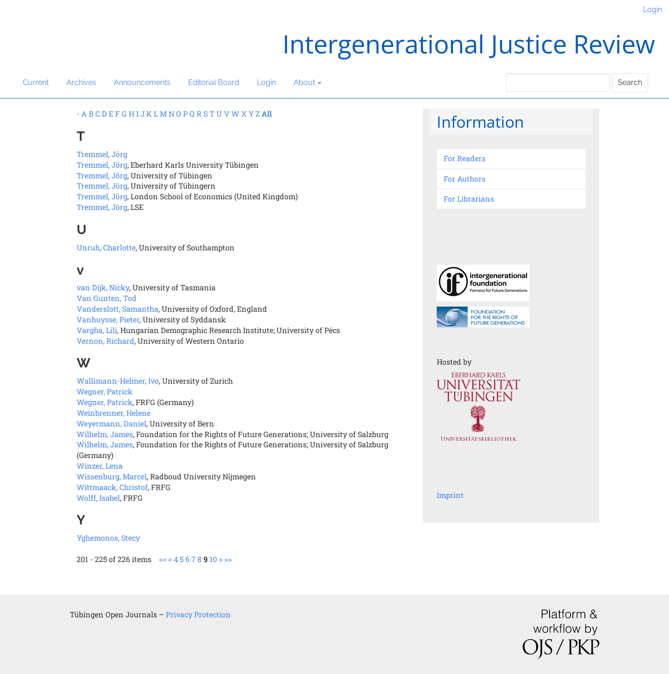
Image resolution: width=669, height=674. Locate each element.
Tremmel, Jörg (102, 154)
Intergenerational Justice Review (468, 43)
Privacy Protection (198, 614)
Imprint (450, 495)
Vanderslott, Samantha (117, 309)
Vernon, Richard (105, 341)
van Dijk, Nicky (103, 287)
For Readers (464, 158)
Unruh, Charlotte (106, 247)
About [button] (307, 82)
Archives (81, 82)
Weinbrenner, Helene (114, 413)
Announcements (142, 82)
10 (213, 559)
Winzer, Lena (100, 466)
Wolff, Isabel (98, 498)
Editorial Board (213, 82)
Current (36, 82)
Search (630, 82)
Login (652, 9)
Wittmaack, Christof (112, 487)
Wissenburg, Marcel (112, 476)
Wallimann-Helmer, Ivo (118, 381)
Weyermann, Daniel (111, 423)
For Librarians (469, 198)
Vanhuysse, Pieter (108, 319)
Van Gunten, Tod (107, 298)
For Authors (464, 178)
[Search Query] (558, 82)
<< (162, 559)
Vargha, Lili (97, 330)
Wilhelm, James (105, 434)
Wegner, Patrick (104, 391)
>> (228, 559)
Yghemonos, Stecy (108, 538)
